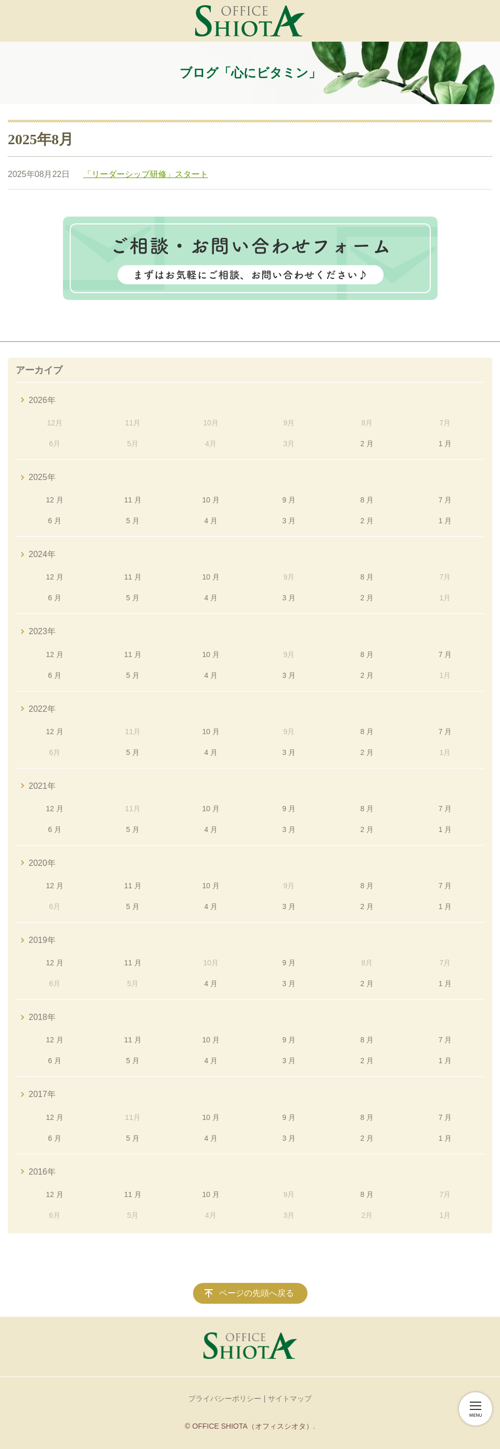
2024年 (42, 554)
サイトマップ (290, 1398)
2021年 (42, 786)
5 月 (132, 520)
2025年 (42, 477)
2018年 (42, 1017)
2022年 (42, 708)
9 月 (289, 500)
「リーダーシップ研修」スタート (145, 174)
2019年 (42, 940)
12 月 (54, 500)
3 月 (289, 520)
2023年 (42, 631)
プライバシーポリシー (224, 1398)
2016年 (42, 1171)
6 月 (54, 520)
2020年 (42, 863)
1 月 (445, 443)
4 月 (210, 520)
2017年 (42, 1094)
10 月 (211, 500)
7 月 (445, 500)
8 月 (367, 500)
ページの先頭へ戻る (256, 1293)
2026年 (42, 400)
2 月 (367, 443)
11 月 (132, 500)
